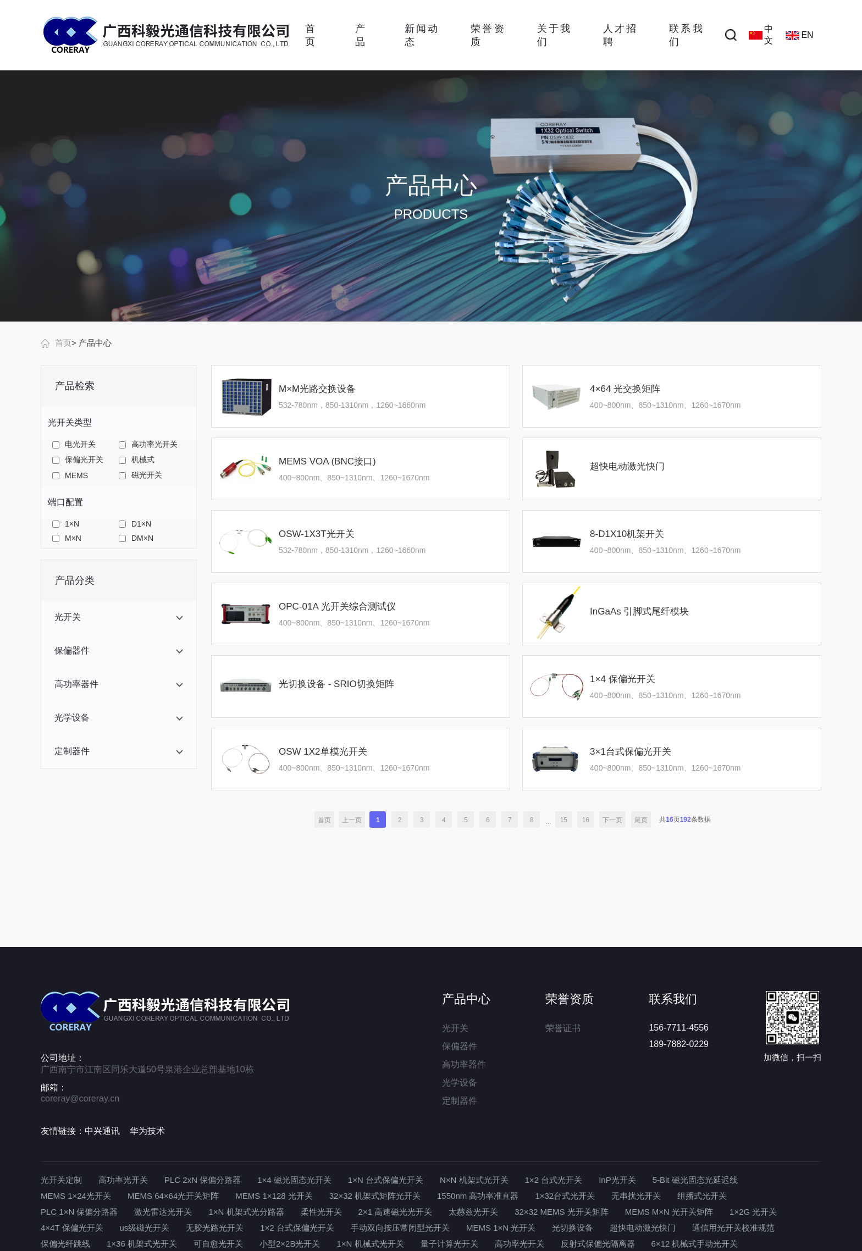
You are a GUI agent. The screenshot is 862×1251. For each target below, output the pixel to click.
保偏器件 (459, 1046)
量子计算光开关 (449, 1243)
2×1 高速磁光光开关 (395, 1211)
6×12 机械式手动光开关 (694, 1243)
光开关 (455, 1028)
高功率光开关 (148, 444)
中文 (761, 34)
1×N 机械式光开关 (370, 1243)
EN (799, 35)
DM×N (136, 538)
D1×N (135, 523)
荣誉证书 (563, 1028)
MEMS (70, 475)
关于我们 (553, 35)
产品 (360, 35)
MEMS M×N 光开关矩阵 (669, 1211)
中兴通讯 (102, 1131)
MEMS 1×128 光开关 (273, 1195)
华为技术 (147, 1131)
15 (563, 820)
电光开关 (74, 444)
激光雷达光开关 (163, 1211)
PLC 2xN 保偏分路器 (202, 1179)
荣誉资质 (487, 35)
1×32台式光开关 (565, 1195)
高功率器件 (464, 1064)
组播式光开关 (702, 1195)
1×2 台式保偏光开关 (297, 1227)
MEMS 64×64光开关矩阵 (173, 1195)
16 (585, 820)
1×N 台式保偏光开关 (385, 1179)
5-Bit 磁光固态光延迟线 (695, 1179)
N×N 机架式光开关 (474, 1179)
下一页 (612, 820)
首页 (310, 35)
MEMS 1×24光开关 (76, 1195)
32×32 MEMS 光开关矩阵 (561, 1211)
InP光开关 (617, 1179)
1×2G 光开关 (753, 1211)
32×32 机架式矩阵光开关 (375, 1195)
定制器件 (459, 1100)
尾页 (641, 820)
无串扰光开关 (636, 1195)
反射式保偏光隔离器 (598, 1243)
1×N (65, 523)
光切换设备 (572, 1227)
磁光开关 (140, 474)
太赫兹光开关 (473, 1211)
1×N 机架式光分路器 (246, 1211)
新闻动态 (421, 35)
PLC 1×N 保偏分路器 (79, 1211)
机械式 (136, 459)
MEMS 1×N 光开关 (500, 1227)
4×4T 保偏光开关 (72, 1227)
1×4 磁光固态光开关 (294, 1179)
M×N (66, 538)
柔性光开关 (321, 1211)
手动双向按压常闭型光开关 (400, 1227)
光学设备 (459, 1082)
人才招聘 (619, 35)
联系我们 (685, 35)
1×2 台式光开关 (554, 1179)
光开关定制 (61, 1179)
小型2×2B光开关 (289, 1243)
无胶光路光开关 (215, 1227)
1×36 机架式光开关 (142, 1243)
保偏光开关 (77, 459)
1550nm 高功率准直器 (477, 1195)
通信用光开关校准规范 (733, 1227)
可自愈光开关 (218, 1243)
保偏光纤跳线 (65, 1243)
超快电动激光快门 (643, 1227)
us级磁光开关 (145, 1227)
